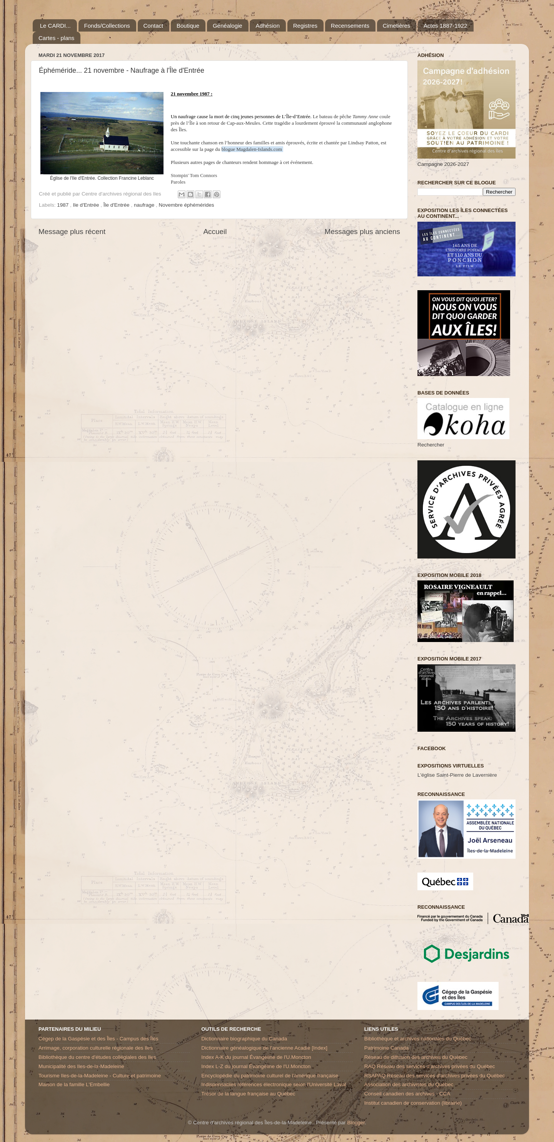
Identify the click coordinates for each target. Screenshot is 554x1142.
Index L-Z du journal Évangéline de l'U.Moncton (255, 1066)
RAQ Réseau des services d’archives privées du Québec (429, 1066)
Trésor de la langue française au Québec (248, 1094)
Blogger (356, 1122)
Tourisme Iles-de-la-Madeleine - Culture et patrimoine (99, 1075)
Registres (305, 25)
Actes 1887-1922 (445, 25)
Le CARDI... (55, 25)
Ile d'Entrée (87, 205)
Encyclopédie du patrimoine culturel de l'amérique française (269, 1075)
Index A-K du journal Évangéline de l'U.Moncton (256, 1057)
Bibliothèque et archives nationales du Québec (417, 1039)
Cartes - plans (56, 38)
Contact (154, 25)
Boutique (188, 25)
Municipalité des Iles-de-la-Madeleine (81, 1066)
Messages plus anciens (362, 231)
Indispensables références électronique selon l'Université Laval (273, 1084)
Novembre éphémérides (186, 205)
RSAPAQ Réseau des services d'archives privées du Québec (434, 1075)
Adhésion (267, 25)
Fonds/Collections (107, 25)
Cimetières (396, 25)
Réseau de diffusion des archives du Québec (415, 1057)
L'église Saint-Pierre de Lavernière (457, 775)
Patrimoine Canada (386, 1048)
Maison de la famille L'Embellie (74, 1084)
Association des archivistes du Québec (409, 1084)
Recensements (350, 25)
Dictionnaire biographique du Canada (244, 1039)
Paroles (178, 182)
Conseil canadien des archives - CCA (407, 1094)
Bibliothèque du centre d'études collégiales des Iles (97, 1057)
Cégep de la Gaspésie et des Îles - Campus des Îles (98, 1039)
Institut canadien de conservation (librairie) (413, 1103)
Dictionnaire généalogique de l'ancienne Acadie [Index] (264, 1048)
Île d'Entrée (117, 205)
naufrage (145, 205)
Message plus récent (71, 231)
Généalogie (227, 25)
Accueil (215, 231)
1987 (63, 205)
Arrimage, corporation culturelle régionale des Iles (95, 1048)
